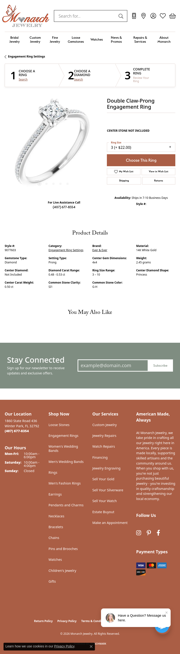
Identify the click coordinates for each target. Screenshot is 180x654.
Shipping (124, 180)
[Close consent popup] (91, 646)
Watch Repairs (103, 446)
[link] (134, 16)
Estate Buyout (103, 512)
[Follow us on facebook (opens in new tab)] (158, 533)
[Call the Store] (17, 431)
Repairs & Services (140, 39)
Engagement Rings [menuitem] (64, 435)
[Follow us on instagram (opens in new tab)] (138, 533)
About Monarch (164, 39)
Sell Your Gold (103, 479)
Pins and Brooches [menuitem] (63, 548)
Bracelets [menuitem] (56, 527)
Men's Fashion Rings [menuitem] (65, 483)
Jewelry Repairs (104, 435)
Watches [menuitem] (55, 559)
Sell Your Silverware (107, 490)
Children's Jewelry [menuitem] (62, 570)
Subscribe (160, 365)
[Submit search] (121, 16)
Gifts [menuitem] (52, 581)
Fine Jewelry (55, 39)
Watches (96, 39)
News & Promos (116, 39)
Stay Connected (35, 359)
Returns (158, 180)
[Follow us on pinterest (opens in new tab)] (149, 533)
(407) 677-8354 (64, 207)
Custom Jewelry (35, 39)
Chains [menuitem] (54, 537)
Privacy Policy (67, 621)
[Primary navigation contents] (90, 39)
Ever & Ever (99, 250)
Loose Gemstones (76, 39)
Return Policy (43, 621)
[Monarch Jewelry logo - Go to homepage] (25, 16)
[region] (53, 145)
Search (23, 79)
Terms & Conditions (95, 621)
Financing (100, 457)
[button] (153, 16)
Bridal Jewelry (14, 39)
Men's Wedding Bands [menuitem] (66, 461)
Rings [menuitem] (53, 472)
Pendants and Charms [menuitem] (66, 505)
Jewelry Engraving (106, 468)
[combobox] (85, 16)
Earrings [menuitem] (55, 494)
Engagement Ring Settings (26, 56)
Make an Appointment (110, 522)
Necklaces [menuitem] (56, 516)
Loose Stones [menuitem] (59, 425)
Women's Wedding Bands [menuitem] (63, 448)
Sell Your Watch (104, 501)
